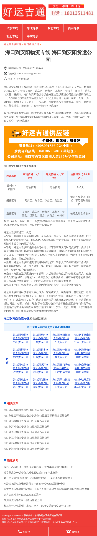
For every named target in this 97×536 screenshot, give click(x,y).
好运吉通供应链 (12, 44)
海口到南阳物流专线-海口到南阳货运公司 (82, 368)
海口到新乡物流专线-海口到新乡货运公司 (40, 353)
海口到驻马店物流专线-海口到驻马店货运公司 (82, 383)
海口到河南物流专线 (16, 318)
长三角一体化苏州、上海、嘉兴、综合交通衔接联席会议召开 (37, 505)
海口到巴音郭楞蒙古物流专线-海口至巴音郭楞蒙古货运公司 (37, 415)
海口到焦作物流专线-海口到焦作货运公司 (61, 353)
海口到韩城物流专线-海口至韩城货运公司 (27, 443)
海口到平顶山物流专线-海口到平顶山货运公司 (82, 338)
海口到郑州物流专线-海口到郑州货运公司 (21, 338)
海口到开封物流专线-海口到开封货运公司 (40, 338)
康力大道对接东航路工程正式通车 (22, 494)
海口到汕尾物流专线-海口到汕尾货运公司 (27, 421)
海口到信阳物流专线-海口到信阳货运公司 (40, 383)
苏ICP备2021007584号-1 (64, 522)
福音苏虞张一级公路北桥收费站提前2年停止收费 (31, 472)
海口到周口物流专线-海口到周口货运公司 (61, 383)
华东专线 (12, 28)
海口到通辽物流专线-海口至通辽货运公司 (27, 432)
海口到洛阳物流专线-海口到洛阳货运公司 (61, 338)
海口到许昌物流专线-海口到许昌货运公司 (21, 368)
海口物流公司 (31, 44)
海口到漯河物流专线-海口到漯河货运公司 (40, 368)
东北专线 (53, 28)
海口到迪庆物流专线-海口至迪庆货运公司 (27, 448)
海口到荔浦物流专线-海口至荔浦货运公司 (27, 437)
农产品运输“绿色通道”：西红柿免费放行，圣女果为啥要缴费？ (38, 478)
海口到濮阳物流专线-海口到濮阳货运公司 (82, 353)
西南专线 (73, 28)
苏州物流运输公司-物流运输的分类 (23, 500)
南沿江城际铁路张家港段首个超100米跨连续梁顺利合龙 (34, 483)
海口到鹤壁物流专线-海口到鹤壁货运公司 (21, 353)
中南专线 (32, 36)
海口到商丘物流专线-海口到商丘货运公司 (21, 383)
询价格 (24, 531)
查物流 (72, 531)
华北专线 (32, 28)
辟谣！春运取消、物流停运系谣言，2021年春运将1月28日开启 (38, 467)
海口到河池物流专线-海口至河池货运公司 (27, 426)
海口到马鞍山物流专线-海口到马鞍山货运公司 (29, 410)
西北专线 (12, 36)
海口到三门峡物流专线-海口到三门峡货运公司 (61, 368)
